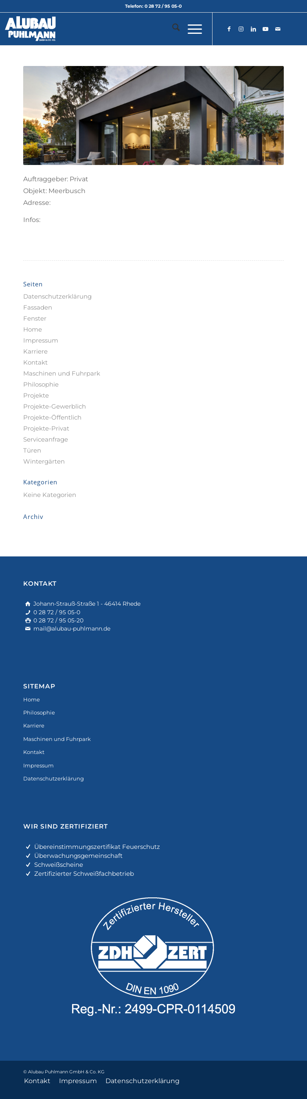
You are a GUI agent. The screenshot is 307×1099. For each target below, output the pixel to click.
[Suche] (172, 29)
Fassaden (37, 307)
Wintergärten (44, 461)
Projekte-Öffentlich (52, 417)
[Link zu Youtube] (265, 29)
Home (32, 329)
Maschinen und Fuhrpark (61, 373)
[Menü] (191, 29)
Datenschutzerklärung (57, 296)
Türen (32, 450)
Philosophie (41, 384)
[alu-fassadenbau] (127, 29)
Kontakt (35, 362)
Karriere (35, 351)
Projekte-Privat (46, 428)
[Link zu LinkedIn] (253, 29)
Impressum (40, 340)
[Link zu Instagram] (241, 29)
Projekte (36, 395)
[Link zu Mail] (278, 29)
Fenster (34, 318)
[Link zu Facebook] (229, 29)
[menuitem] (172, 29)
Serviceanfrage (45, 439)
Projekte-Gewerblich (54, 406)
